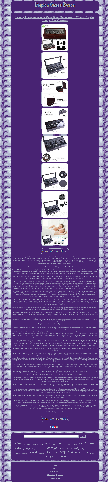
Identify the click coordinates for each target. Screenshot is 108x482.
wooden (93, 449)
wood (33, 452)
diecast (41, 453)
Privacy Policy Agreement (55, 475)
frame (54, 444)
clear (18, 443)
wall (86, 453)
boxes (47, 443)
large (88, 449)
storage (52, 448)
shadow (17, 448)
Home (55, 465)
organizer (41, 449)
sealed (68, 444)
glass (52, 456)
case (61, 443)
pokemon (25, 453)
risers (74, 452)
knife (45, 457)
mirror (62, 448)
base (81, 453)
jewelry (26, 448)
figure (69, 448)
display (79, 447)
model (92, 453)
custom (41, 444)
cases (92, 443)
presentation (27, 444)
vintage (34, 449)
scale (55, 453)
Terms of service (55, 478)
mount (18, 453)
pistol (75, 444)
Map (54, 468)
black (49, 452)
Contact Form (54, 471)
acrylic (64, 452)
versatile (35, 444)
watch (82, 443)
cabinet (61, 456)
